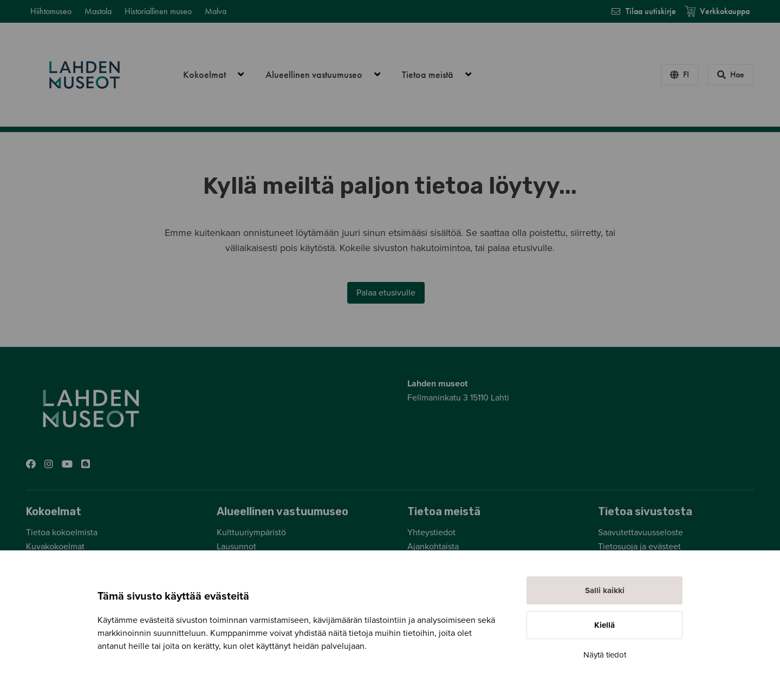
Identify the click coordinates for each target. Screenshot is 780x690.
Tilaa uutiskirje (643, 11)
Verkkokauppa (717, 11)
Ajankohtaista (433, 546)
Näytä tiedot (604, 655)
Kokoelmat (219, 74)
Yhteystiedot (431, 532)
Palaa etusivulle (385, 292)
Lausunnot (236, 546)
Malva (215, 11)
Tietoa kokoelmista (62, 532)
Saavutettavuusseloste (640, 532)
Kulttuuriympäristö (251, 532)
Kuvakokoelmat (55, 546)
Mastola (98, 11)
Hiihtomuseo (51, 11)
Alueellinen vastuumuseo (328, 74)
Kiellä (604, 625)
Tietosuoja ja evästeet (639, 546)
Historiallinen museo (158, 11)
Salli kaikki (605, 590)
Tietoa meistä (442, 74)
